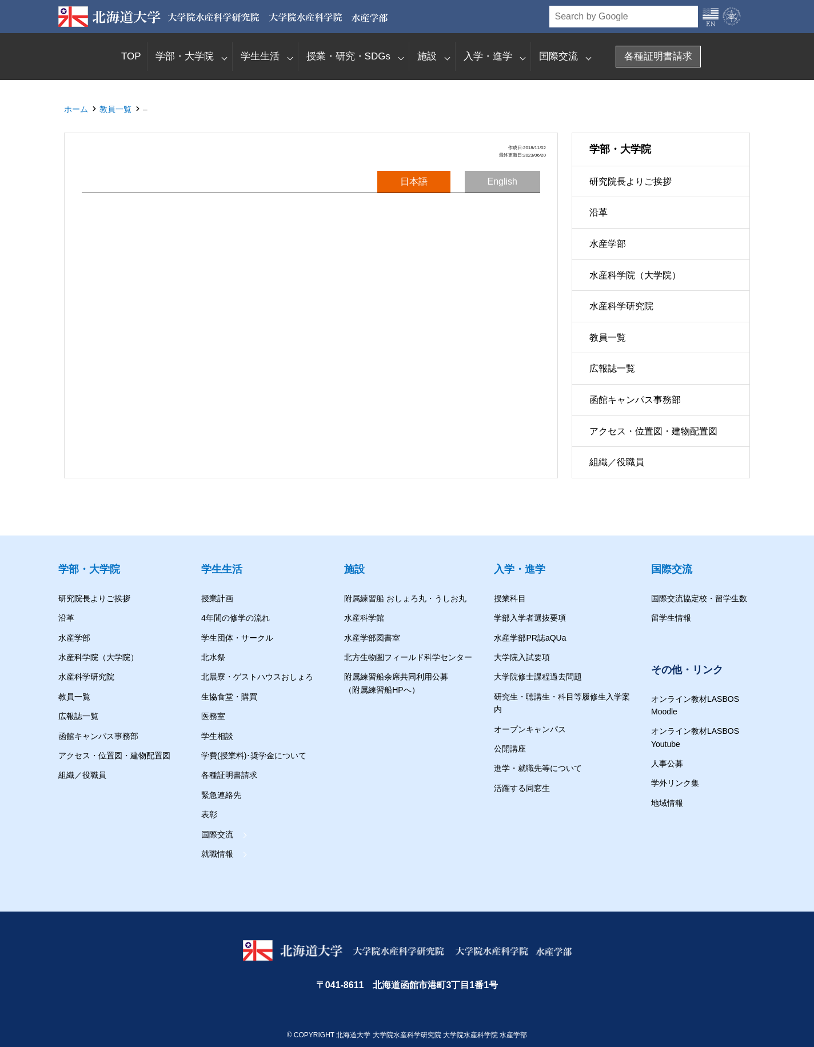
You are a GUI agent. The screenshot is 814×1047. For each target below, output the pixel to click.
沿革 (598, 213)
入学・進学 (488, 56)
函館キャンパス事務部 (635, 400)
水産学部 (607, 244)
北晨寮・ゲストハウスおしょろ (257, 676)
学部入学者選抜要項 (530, 617)
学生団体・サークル (237, 637)
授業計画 (217, 598)
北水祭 (213, 657)
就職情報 (217, 853)
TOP (131, 56)
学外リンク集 (675, 783)
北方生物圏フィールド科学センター (408, 657)
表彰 (209, 814)
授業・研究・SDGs (348, 56)
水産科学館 (364, 617)
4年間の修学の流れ (235, 617)
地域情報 (667, 803)
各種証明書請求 (658, 56)
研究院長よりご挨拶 (630, 181)
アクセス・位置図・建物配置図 (653, 431)
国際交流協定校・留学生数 (699, 598)
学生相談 (217, 736)
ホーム (76, 109)
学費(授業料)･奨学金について (253, 755)
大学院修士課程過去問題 (538, 676)
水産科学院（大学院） (635, 275)
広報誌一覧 (612, 369)
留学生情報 (671, 617)
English (502, 181)
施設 (427, 56)
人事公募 (667, 763)
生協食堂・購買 (229, 696)
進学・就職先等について (538, 768)
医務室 (213, 716)
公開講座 (510, 748)
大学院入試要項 (522, 657)
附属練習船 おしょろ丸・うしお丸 (405, 598)
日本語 (414, 181)
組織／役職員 (616, 462)
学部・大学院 (184, 56)
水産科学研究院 (621, 306)
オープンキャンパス (530, 729)
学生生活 (260, 56)
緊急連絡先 (221, 795)
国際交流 (558, 56)
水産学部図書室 (372, 637)
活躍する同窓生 (522, 788)
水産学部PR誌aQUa (530, 637)
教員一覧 (115, 109)
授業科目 (510, 598)
